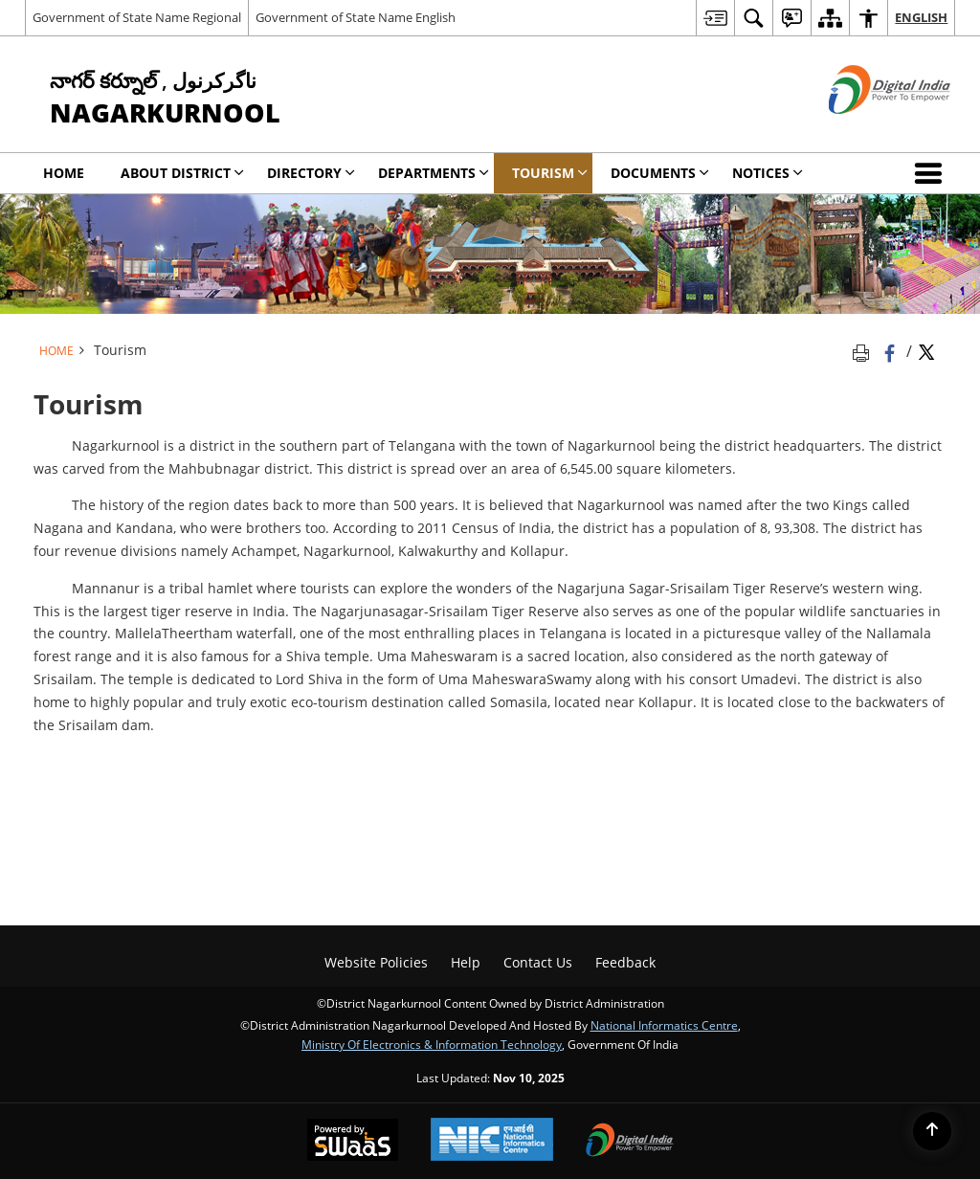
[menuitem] (715, 17)
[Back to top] (932, 1131)
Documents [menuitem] (660, 173)
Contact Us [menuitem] (537, 962)
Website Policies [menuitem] (376, 962)
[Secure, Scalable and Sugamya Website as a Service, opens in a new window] (352, 1141)
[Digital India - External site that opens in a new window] (865, 130)
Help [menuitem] (465, 962)
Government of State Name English (356, 17)
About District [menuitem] (182, 173)
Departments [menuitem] (433, 173)
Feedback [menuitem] (625, 962)
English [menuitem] (921, 17)
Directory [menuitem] (311, 173)
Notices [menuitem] (767, 173)
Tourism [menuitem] (550, 173)
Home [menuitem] (63, 173)
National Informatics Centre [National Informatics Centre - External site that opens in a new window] (664, 1025)
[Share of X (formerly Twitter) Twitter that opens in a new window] (926, 351)
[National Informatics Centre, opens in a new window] (492, 1141)
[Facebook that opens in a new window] (891, 351)
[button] (932, 173)
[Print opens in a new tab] (864, 351)
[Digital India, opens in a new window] (629, 1141)
